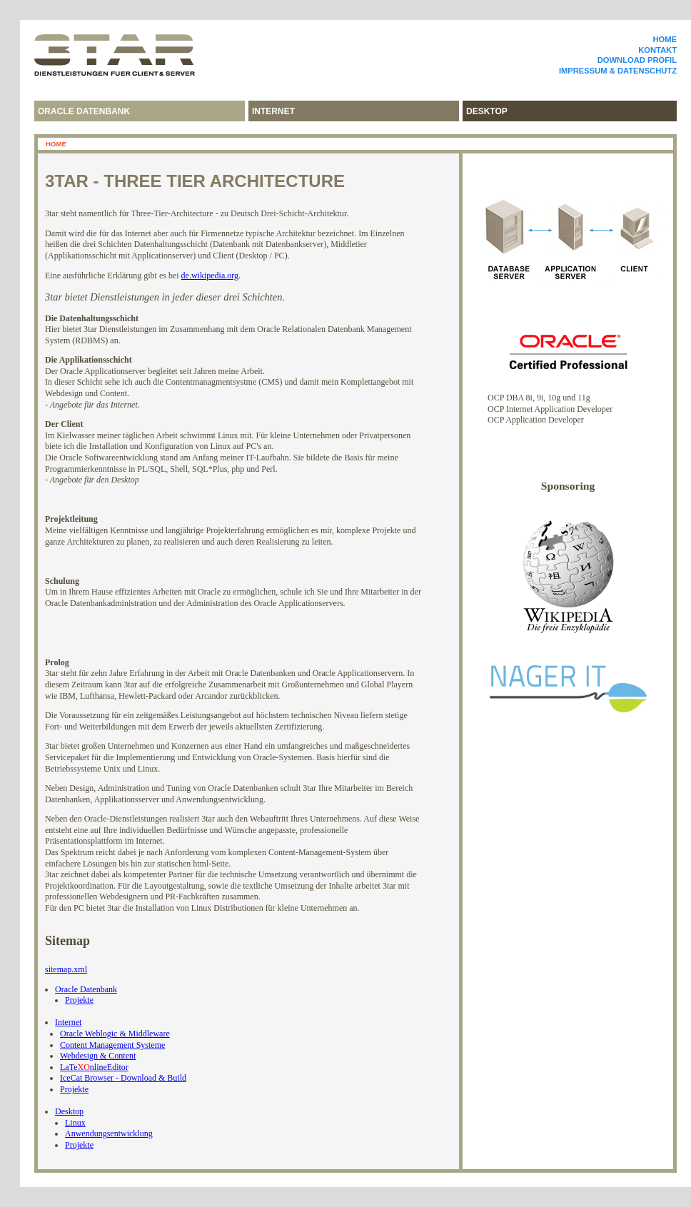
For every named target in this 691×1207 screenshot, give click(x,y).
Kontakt (657, 50)
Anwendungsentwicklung (109, 1133)
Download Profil (637, 60)
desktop (487, 111)
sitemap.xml (66, 969)
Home (664, 39)
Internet (68, 1022)
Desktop (69, 1111)
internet (273, 111)
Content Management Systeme (112, 1045)
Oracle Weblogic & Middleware (115, 1034)
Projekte (79, 1000)
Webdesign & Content (98, 1056)
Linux (75, 1123)
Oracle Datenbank (84, 111)
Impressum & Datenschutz (618, 70)
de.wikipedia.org (209, 276)
